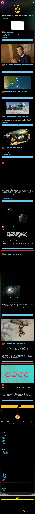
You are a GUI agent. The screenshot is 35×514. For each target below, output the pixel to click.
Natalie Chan (4, 471)
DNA (2, 431)
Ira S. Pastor (4, 478)
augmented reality (4, 440)
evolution (11, 359)
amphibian (17, 356)
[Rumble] (29, 511)
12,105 (17, 406)
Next (17, 407)
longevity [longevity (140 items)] (5, 423)
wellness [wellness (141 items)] (17, 424)
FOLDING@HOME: (13, 506)
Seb (3, 473)
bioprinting (3, 445)
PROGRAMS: (19, 506)
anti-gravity (3, 437)
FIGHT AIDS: (14, 505)
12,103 (12, 406)
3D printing (3, 429)
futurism (7, 37)
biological (3, 444)
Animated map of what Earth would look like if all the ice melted (15, 91)
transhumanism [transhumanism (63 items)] (32, 423)
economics (7, 69)
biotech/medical (8, 359)
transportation (7, 122)
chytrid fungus (24, 355)
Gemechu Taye (5, 458)
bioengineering (3, 443)
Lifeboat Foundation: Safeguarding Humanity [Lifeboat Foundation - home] (16, 2)
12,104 (14, 406)
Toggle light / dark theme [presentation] (33, 2)
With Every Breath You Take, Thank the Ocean (12, 163)
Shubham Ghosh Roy (5, 453)
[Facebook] (23, 511)
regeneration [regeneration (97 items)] (17, 423)
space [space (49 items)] (24, 423)
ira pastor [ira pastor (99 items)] (28, 422)
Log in (2, 18)
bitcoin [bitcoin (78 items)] (24, 421)
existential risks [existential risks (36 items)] (4, 422)
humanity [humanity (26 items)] (18, 422)
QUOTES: (19, 508)
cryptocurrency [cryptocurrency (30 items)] (32, 421)
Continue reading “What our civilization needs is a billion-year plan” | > (11, 310)
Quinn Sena (5, 37)
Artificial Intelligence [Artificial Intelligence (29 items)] (10, 421)
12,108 (25, 406)
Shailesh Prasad (5, 456)
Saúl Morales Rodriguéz (6, 452)
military (12, 398)
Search (33, 412)
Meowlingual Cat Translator (9, 32)
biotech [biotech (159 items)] (19, 421)
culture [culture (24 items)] (33, 421)
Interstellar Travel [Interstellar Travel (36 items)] (25, 422)
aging (2, 436)
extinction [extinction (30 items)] (6, 422)
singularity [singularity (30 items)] (22, 423)
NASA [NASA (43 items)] (6, 423)
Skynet (2, 434)
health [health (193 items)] (12, 422)
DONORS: (15, 504)
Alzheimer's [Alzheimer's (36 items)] (4, 421)
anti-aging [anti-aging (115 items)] (7, 421)
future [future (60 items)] (8, 422)
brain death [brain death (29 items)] (28, 421)
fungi (18, 351)
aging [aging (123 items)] (2, 421)
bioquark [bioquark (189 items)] (16, 421)
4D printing (3, 430)
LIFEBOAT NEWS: (19, 500)
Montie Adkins (4, 477)
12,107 (22, 406)
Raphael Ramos (5, 469)
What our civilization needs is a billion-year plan (12, 254)
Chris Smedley (4, 479)
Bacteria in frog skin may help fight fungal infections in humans (15, 343)
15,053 (31, 406)
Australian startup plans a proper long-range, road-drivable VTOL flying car (17, 116)
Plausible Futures (4, 489)
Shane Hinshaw (5, 468)
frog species (3, 357)
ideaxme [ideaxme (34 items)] (19, 422)
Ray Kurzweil (3, 432)
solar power (11, 312)
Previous (6, 406)
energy (7, 198)
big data (3, 442)
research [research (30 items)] (20, 423)
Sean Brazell (4, 470)
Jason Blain (4, 476)
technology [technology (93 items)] (28, 423)
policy (9, 312)
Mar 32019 (2, 32)
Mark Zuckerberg (4, 435)
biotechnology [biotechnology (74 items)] (22, 421)
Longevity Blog (3, 486)
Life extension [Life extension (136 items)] (32, 422)
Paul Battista (4, 457)
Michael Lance (4, 475)
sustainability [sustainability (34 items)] (26, 423)
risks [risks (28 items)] (21, 423)
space (7, 246)
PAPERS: (19, 507)
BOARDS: (19, 504)
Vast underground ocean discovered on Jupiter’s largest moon (15, 227)
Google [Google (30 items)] (10, 422)
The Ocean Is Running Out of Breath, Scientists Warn (13, 147)
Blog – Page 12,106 (17, 6)
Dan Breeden (4, 455)
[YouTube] (27, 511)
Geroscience (3, 485)
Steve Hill (4, 472)
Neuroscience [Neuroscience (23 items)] (8, 423)
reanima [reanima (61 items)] (12, 423)
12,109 (27, 406)
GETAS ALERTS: (19, 501)
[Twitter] (24, 511)
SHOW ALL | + (3, 480)
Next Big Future (4, 488)
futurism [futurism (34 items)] (9, 422)
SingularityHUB (4, 490)
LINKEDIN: (13, 501)
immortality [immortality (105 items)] (21, 422)
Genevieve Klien (5, 451)
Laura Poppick (5, 152)
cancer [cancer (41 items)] (30, 421)
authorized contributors (6, 18)
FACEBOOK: (13, 500)
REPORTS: (19, 505)
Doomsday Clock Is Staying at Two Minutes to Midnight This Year (15, 385)
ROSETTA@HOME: (13, 507)
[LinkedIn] (26, 511)
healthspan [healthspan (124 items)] (15, 422)
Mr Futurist (3, 487)
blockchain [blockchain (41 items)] (27, 421)
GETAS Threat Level (17, 498)
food (8, 198)
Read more (17, 39)
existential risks (13, 359)
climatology (7, 154)
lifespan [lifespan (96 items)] (2, 423)
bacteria (28, 353)
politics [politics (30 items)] (10, 423)
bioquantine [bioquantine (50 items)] (13, 421)
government (7, 312)
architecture (3, 438)
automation (3, 441)
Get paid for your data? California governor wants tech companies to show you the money (18, 65)
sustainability (10, 154)
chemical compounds (12, 353)
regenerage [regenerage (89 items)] (14, 423)
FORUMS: (16, 508)
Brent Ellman (4, 474)
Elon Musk (3, 433)
